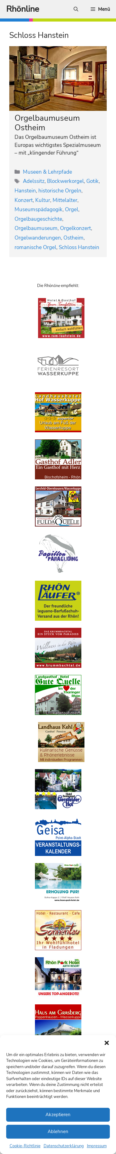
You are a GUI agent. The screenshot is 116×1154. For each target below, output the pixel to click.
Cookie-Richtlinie (25, 1146)
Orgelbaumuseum (36, 228)
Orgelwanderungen (38, 237)
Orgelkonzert (75, 228)
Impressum (97, 1146)
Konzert (24, 200)
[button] (107, 1043)
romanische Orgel (35, 247)
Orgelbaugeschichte (38, 219)
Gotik (92, 181)
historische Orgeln (59, 190)
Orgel (71, 209)
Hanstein (25, 190)
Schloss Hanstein (79, 247)
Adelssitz (34, 181)
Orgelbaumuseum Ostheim (47, 123)
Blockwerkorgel (65, 181)
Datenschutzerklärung (64, 1146)
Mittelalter (65, 200)
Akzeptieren (58, 1115)
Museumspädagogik (38, 209)
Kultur (42, 200)
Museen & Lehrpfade (47, 172)
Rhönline (22, 9)
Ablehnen (58, 1131)
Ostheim (73, 237)
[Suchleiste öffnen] (75, 9)
